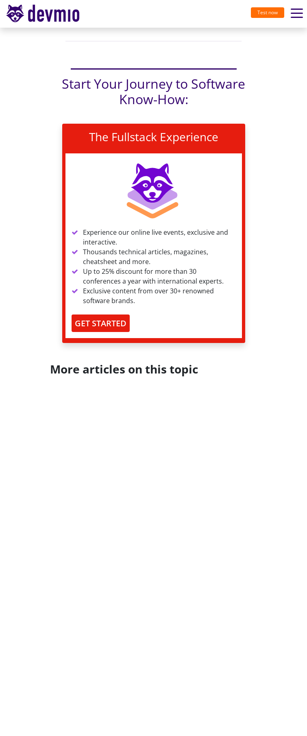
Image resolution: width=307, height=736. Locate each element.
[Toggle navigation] (46, 14)
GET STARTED (100, 323)
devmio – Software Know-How (42, 13)
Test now (267, 12)
